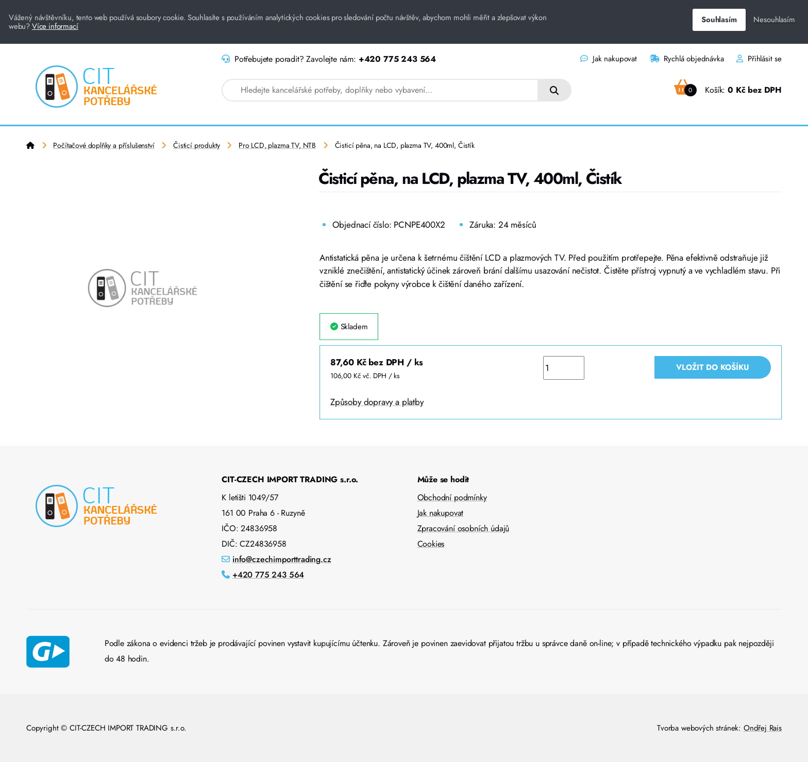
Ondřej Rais (763, 728)
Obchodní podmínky (452, 497)
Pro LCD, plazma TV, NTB (277, 145)
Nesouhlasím (774, 19)
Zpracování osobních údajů (463, 528)
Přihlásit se (759, 58)
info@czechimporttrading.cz (281, 559)
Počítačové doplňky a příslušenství (103, 145)
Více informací (55, 26)
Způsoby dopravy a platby (377, 402)
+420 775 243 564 (397, 59)
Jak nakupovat (608, 58)
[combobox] (380, 90)
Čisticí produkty (196, 145)
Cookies (431, 544)
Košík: (728, 90)
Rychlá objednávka (687, 58)
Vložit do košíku (712, 367)
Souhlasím (718, 19)
